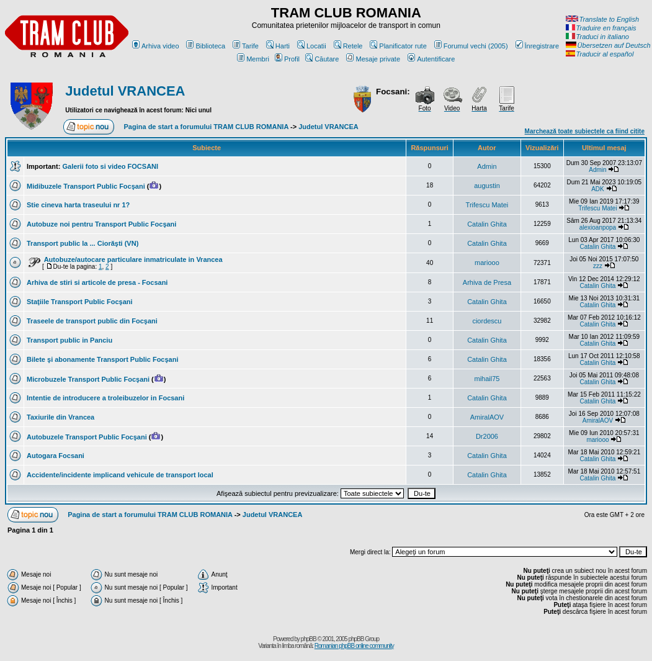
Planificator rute (398, 46)
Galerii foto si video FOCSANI (110, 166)
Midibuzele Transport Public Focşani (86, 186)
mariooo (487, 262)
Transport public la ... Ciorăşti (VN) (82, 243)
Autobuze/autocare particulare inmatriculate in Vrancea (133, 259)
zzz (597, 266)
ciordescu (486, 321)
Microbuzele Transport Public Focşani (88, 379)
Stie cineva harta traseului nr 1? (78, 205)
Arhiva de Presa (487, 282)
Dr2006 (487, 436)
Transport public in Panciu (69, 340)
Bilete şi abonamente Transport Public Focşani (103, 359)
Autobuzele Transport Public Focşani (87, 437)
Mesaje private (373, 59)
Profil (287, 59)
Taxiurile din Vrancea (60, 417)
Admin (486, 166)
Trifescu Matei (487, 205)
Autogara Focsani (55, 455)
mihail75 (486, 378)
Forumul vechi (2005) (471, 46)
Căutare (322, 59)
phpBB (308, 639)
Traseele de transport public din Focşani (92, 321)
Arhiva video (155, 46)
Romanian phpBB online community (354, 645)
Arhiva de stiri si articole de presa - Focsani (97, 282)
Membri (253, 59)
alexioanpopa (598, 227)
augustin (487, 185)
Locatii (311, 46)
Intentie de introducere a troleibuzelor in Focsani (105, 398)
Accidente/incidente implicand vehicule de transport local (120, 475)
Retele (348, 46)
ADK (597, 189)
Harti (278, 46)
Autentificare (431, 59)
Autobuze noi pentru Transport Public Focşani (101, 224)
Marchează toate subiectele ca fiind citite (585, 131)
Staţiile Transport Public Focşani (80, 301)
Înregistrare (538, 46)
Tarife (246, 46)
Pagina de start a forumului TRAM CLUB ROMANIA (206, 126)
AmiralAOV (487, 417)
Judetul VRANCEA (125, 91)
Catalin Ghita (487, 224)
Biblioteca (205, 46)
